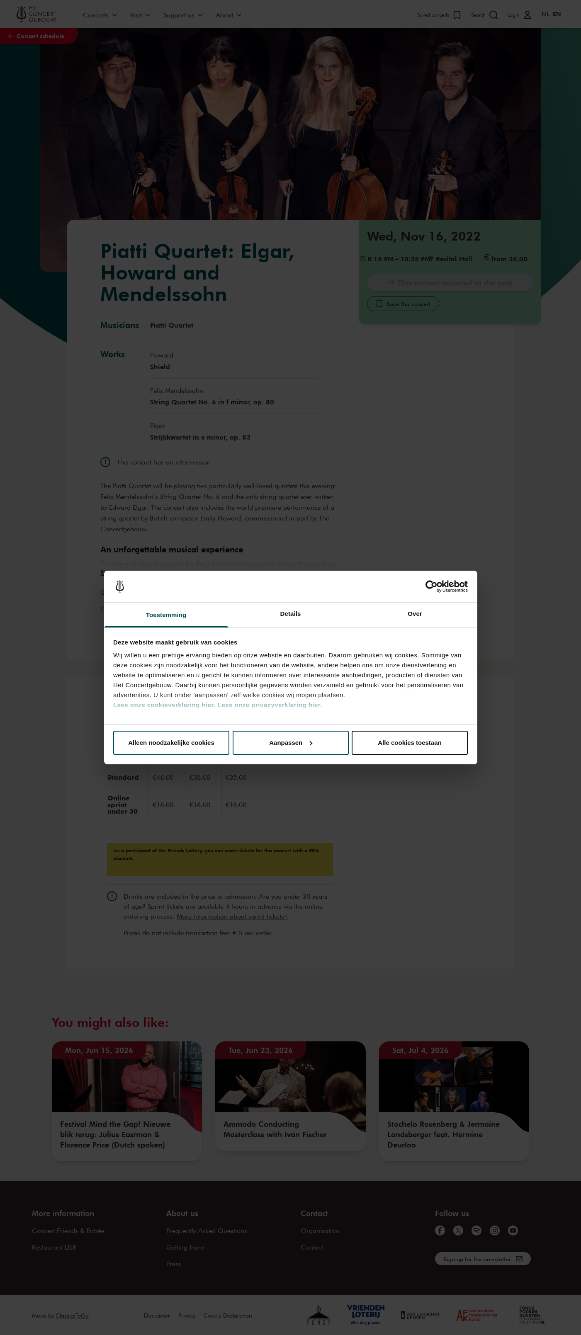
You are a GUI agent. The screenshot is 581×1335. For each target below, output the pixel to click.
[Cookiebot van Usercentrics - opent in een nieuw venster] (431, 586)
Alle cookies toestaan (409, 742)
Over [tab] (415, 613)
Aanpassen (290, 742)
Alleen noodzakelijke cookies (171, 742)
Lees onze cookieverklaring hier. (164, 704)
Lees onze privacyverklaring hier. (270, 704)
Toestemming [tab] (166, 614)
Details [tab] (290, 613)
